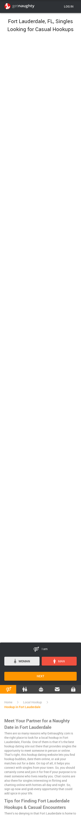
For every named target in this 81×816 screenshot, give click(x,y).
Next (40, 676)
